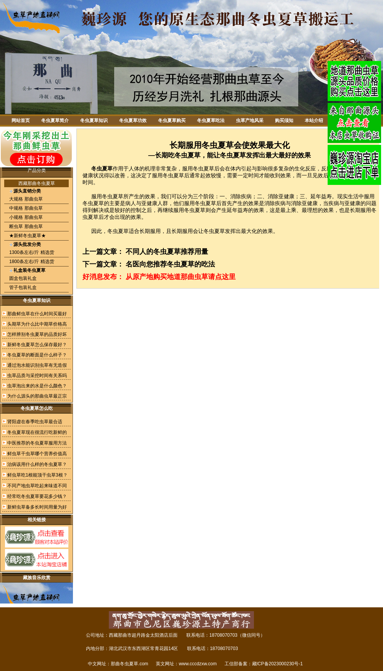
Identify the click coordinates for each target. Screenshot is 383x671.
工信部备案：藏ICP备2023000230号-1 (264, 663)
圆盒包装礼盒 (22, 278)
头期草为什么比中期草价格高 (37, 324)
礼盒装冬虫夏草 (29, 270)
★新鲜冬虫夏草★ (27, 235)
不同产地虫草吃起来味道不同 (37, 485)
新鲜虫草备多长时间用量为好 (37, 507)
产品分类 (36, 170)
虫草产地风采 (249, 120)
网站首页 (20, 120)
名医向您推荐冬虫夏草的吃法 (170, 264)
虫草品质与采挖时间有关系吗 (37, 375)
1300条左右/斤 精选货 (31, 252)
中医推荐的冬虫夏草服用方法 (37, 443)
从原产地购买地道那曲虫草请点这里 (181, 277)
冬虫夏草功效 (133, 120)
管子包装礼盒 (22, 287)
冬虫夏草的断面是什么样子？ (37, 355)
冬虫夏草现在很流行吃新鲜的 (37, 432)
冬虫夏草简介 (55, 120)
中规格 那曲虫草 (25, 208)
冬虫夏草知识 (94, 120)
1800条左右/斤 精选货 (31, 261)
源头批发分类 (27, 244)
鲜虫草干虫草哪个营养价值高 (37, 453)
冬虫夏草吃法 (211, 120)
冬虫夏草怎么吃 (37, 408)
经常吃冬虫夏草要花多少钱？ (37, 496)
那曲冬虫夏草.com (129, 663)
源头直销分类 (27, 191)
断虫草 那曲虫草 (25, 226)
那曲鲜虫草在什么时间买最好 (37, 313)
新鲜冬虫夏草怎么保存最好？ (37, 344)
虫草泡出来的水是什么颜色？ (37, 385)
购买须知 (284, 120)
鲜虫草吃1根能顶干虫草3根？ (37, 475)
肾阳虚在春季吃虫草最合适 (34, 421)
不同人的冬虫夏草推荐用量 (167, 251)
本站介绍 (314, 120)
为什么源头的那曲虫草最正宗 (37, 396)
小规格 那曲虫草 (25, 217)
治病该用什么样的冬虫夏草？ (37, 464)
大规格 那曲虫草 (25, 199)
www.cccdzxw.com (198, 663)
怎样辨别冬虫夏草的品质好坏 (37, 334)
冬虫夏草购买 (172, 120)
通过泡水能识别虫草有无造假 (37, 365)
